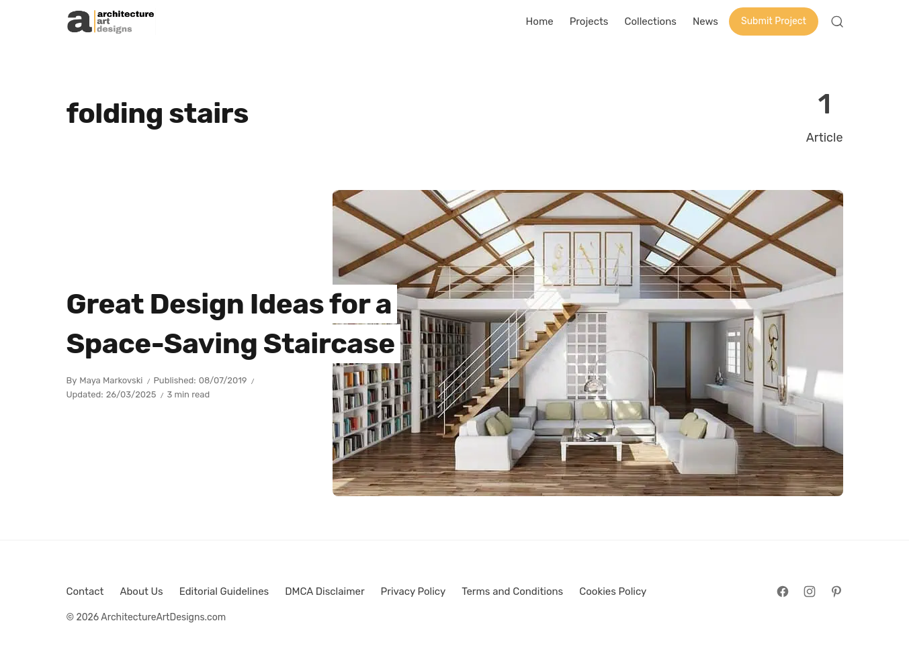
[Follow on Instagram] (809, 591)
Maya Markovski (110, 380)
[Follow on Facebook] (783, 591)
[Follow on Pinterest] (836, 591)
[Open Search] (837, 21)
